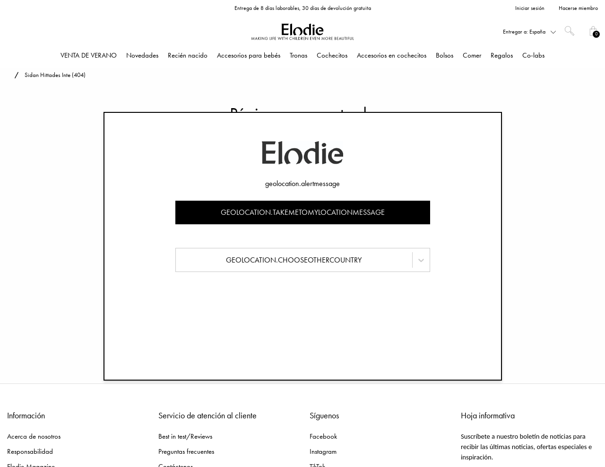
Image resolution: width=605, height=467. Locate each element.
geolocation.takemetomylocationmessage (303, 212)
